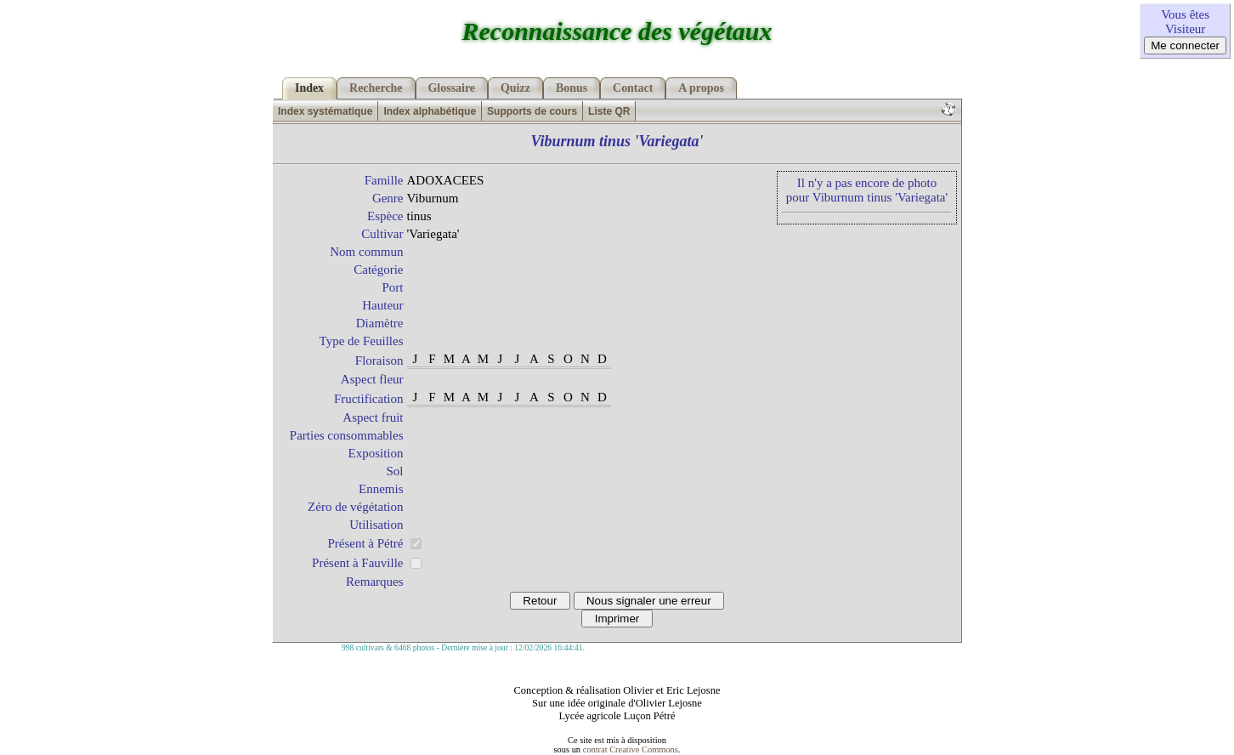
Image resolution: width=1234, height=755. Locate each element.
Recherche (375, 88)
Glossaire (452, 88)
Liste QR (609, 111)
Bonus (571, 88)
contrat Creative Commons (630, 749)
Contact (633, 88)
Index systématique (325, 111)
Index (309, 88)
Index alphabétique (429, 111)
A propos (701, 88)
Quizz (515, 88)
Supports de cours (532, 111)
